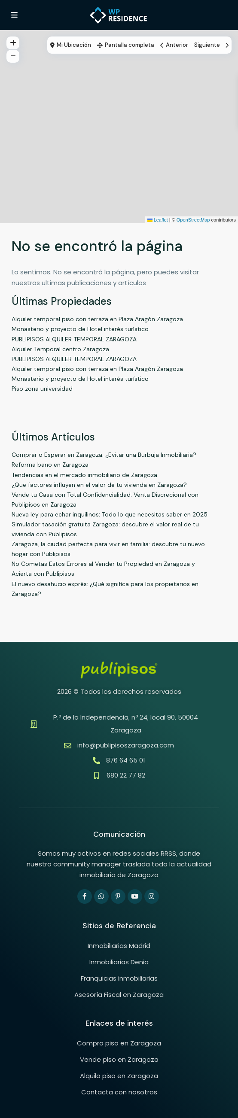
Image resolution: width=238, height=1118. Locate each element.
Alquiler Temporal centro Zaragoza (60, 349)
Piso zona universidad (42, 388)
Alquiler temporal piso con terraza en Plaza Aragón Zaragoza (97, 319)
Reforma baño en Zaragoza (50, 464)
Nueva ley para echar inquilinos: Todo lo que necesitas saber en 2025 (109, 514)
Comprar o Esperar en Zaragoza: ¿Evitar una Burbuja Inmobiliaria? (104, 455)
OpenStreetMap (193, 219)
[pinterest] (118, 896)
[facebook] (84, 896)
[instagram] (151, 896)
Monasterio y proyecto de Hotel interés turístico (80, 329)
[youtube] (135, 896)
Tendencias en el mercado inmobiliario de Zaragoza (84, 475)
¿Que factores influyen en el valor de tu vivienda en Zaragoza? (99, 485)
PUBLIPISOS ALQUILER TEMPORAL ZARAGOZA (74, 339)
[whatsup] (101, 896)
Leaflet (157, 219)
